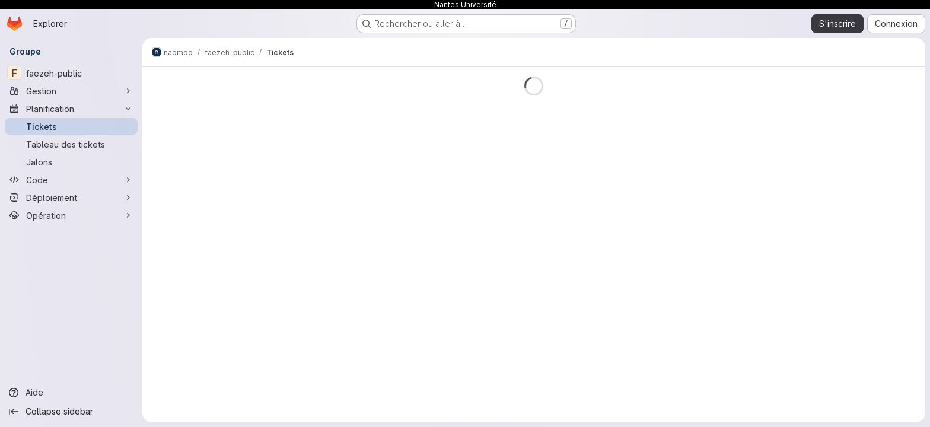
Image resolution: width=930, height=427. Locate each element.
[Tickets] (71, 126)
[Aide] (71, 392)
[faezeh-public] (71, 73)
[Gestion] (71, 90)
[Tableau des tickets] (71, 144)
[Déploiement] (71, 197)
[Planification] (71, 108)
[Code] (71, 179)
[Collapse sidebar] (71, 411)
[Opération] (71, 215)
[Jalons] (71, 162)
